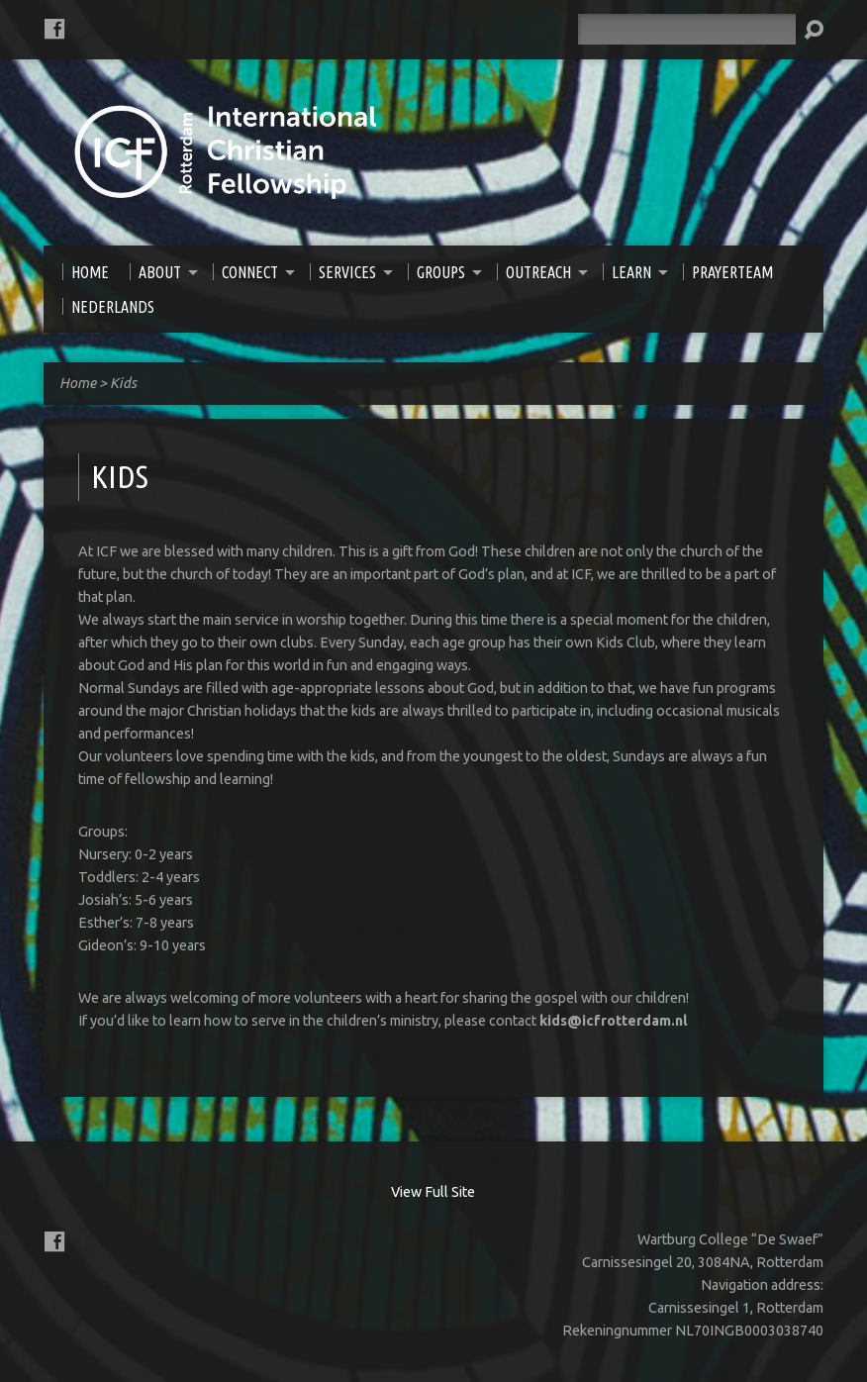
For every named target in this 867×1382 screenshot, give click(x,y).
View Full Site (433, 1192)
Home (77, 383)
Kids (123, 383)
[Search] (687, 29)
